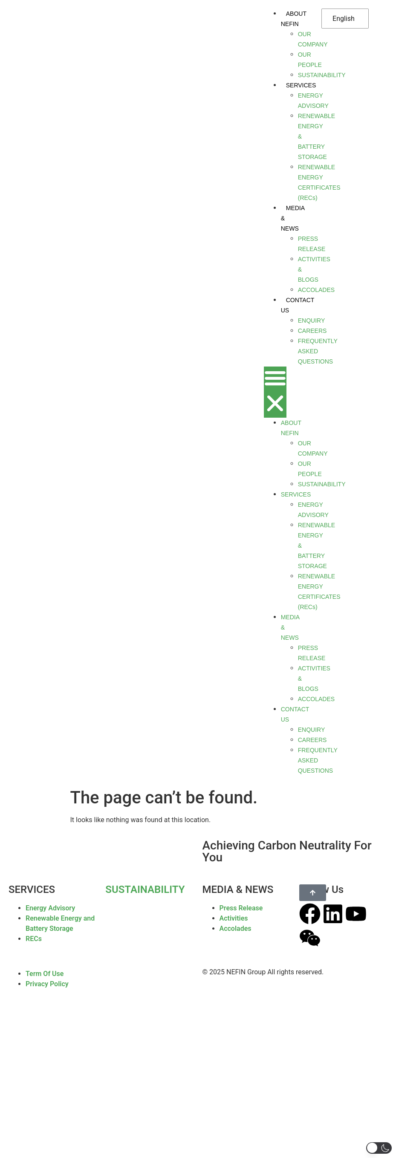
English (343, 18)
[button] (275, 392)
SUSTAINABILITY (145, 889)
